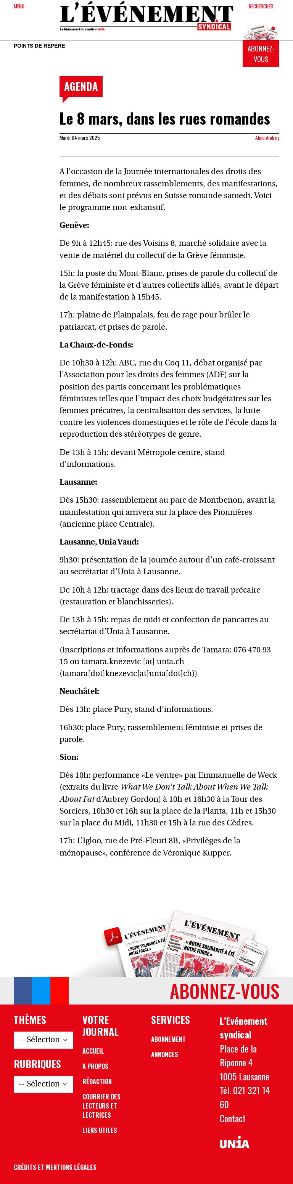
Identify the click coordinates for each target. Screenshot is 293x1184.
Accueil (93, 1051)
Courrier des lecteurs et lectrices (101, 1106)
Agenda (81, 86)
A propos (95, 1066)
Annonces (164, 1054)
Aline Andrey (267, 137)
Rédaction (97, 1081)
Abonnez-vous (261, 53)
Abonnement (168, 1039)
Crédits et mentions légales (55, 1167)
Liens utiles (99, 1130)
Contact (233, 1118)
